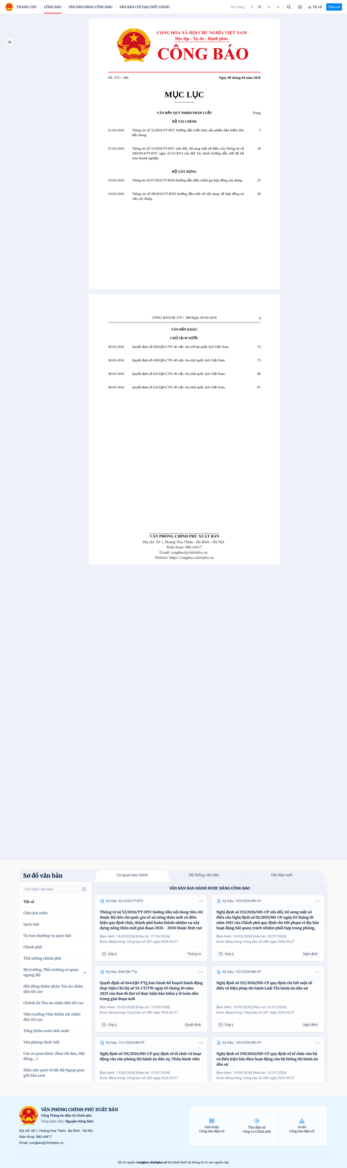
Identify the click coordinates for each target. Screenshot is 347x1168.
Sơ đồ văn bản (43, 875)
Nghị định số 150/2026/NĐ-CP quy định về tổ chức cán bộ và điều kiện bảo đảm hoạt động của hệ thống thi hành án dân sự (267, 1059)
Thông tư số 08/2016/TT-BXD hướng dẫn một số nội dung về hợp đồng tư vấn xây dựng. (188, 196)
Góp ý (109, 954)
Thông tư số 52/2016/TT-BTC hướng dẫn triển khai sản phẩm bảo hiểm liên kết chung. (188, 132)
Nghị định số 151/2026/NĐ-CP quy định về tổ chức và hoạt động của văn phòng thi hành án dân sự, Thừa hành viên (150, 1057)
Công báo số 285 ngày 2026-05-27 (152, 1078)
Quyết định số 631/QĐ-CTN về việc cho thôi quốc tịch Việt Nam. (179, 374)
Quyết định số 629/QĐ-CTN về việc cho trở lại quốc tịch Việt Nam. (180, 347)
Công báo (52, 7)
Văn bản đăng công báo (90, 7)
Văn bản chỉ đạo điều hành (145, 7)
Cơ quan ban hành (132, 875)
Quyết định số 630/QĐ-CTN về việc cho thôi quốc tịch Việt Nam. (179, 360)
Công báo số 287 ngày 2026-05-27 (152, 942)
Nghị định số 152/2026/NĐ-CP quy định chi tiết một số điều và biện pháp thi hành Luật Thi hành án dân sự (264, 986)
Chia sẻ (334, 7)
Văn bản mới (282, 875)
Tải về (315, 7)
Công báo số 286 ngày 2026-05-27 (269, 942)
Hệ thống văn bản (204, 875)
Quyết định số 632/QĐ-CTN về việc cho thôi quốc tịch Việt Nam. (179, 387)
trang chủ (26, 7)
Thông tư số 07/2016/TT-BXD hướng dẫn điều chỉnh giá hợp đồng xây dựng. (187, 180)
